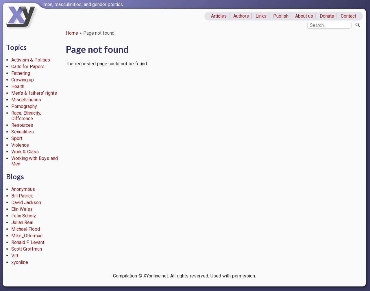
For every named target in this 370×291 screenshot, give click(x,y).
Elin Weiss (22, 209)
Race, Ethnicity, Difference (26, 115)
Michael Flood (25, 229)
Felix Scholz (23, 216)
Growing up (22, 80)
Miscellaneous (26, 99)
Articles (219, 16)
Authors (241, 16)
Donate (327, 16)
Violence (20, 145)
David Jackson (26, 202)
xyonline (19, 262)
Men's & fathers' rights (34, 93)
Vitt (14, 255)
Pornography (24, 106)
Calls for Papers (28, 66)
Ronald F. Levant (28, 242)
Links (261, 16)
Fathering (20, 73)
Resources (22, 125)
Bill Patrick (22, 196)
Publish (280, 16)
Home (72, 33)
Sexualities (22, 132)
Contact (348, 16)
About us (304, 16)
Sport (16, 138)
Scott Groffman (26, 249)
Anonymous (23, 189)
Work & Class (25, 151)
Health (17, 86)
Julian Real (22, 222)
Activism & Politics (30, 60)
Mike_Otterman (26, 235)
